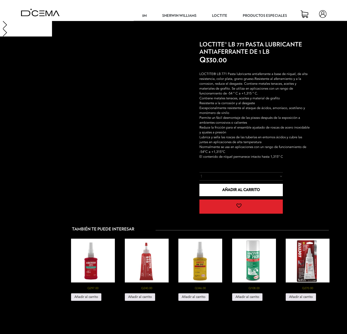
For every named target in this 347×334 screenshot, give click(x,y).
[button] (241, 207)
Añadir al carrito (241, 190)
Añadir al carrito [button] (86, 297)
